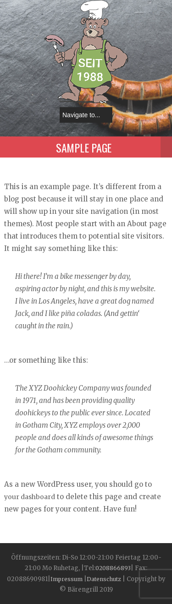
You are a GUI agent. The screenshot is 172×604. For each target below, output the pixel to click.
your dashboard (29, 497)
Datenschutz (104, 579)
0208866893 (113, 568)
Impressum (67, 579)
